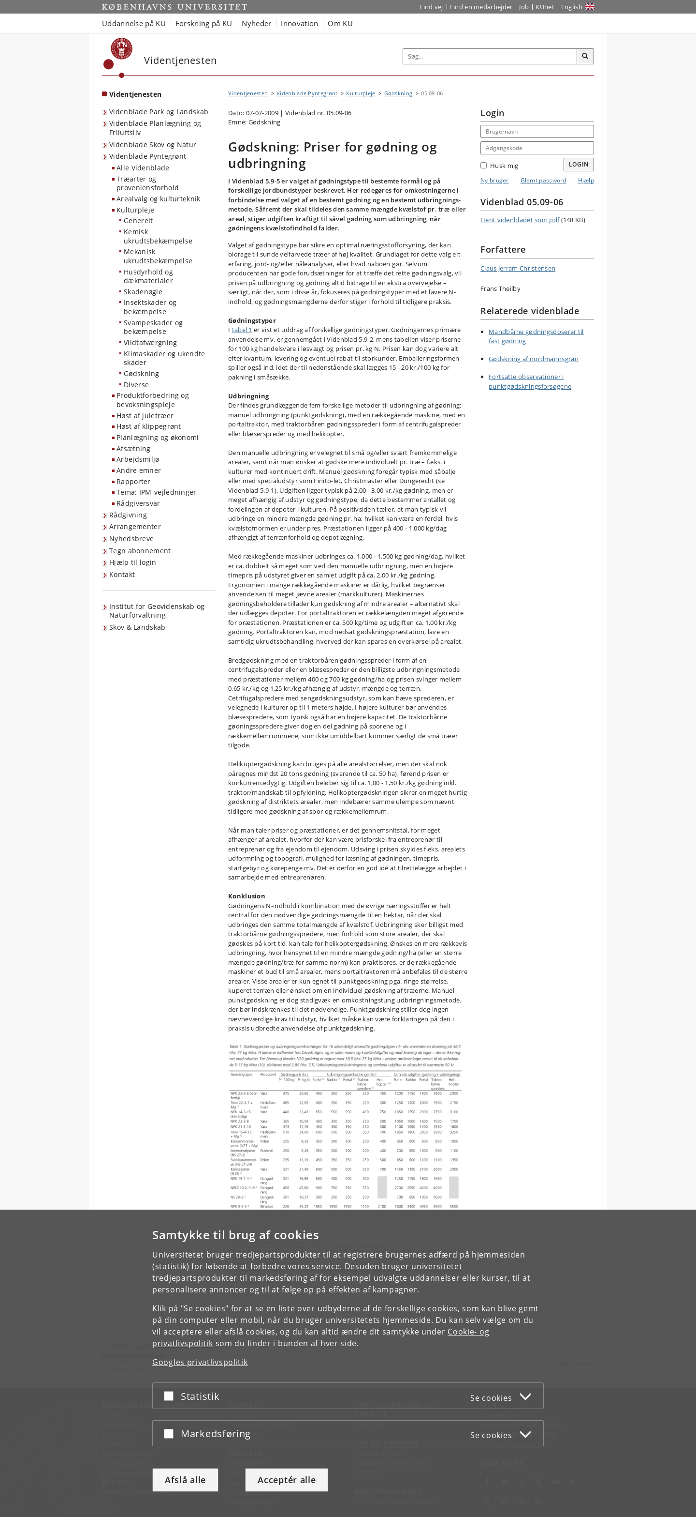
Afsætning (133, 448)
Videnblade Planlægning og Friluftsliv (155, 128)
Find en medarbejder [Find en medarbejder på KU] (481, 6)
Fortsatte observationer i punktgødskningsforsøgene (530, 381)
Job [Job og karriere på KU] (524, 6)
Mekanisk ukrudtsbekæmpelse (158, 256)
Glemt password (543, 180)
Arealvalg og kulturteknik (158, 198)
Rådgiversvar (138, 503)
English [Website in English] (571, 6)
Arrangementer (135, 526)
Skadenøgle (143, 291)
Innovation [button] (299, 23)
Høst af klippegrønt (148, 426)
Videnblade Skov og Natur (152, 144)
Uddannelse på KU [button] (134, 23)
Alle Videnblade (143, 167)
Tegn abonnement (140, 550)
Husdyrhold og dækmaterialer (148, 276)
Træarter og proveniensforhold (147, 183)
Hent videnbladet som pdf (519, 219)
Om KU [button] (340, 23)
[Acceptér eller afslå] (171, 1396)
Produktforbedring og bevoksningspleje (152, 400)
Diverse (136, 384)
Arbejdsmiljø (138, 459)
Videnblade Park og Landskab (158, 111)
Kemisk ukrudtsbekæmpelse (158, 236)
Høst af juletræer (145, 415)
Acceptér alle (287, 1480)
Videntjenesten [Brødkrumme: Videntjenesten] (248, 93)
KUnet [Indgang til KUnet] (545, 6)
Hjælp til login (133, 562)
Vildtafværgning (150, 342)
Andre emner (138, 470)
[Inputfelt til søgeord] (490, 56)
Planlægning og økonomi (157, 437)
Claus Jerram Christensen (517, 268)
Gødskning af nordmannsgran (534, 358)
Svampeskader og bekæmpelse (153, 327)
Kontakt (122, 574)
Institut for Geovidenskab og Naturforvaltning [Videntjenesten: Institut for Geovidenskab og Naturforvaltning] (156, 611)
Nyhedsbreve (131, 538)
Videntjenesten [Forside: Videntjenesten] (135, 94)
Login (579, 164)
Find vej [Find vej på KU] (431, 6)
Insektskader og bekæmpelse (150, 307)
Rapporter (133, 481)
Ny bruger (494, 180)
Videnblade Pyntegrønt (147, 156)
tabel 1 (242, 329)
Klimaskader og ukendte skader (164, 358)
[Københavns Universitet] (118, 58)
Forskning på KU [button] (203, 23)
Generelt (138, 220)
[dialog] (348, 1363)
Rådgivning (128, 514)
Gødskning (142, 373)
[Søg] (585, 56)
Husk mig (499, 165)
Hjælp (586, 180)
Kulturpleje (135, 209)
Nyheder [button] (256, 23)
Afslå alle (185, 1480)
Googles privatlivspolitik (200, 1362)
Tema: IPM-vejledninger (156, 492)
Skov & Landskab (137, 627)
